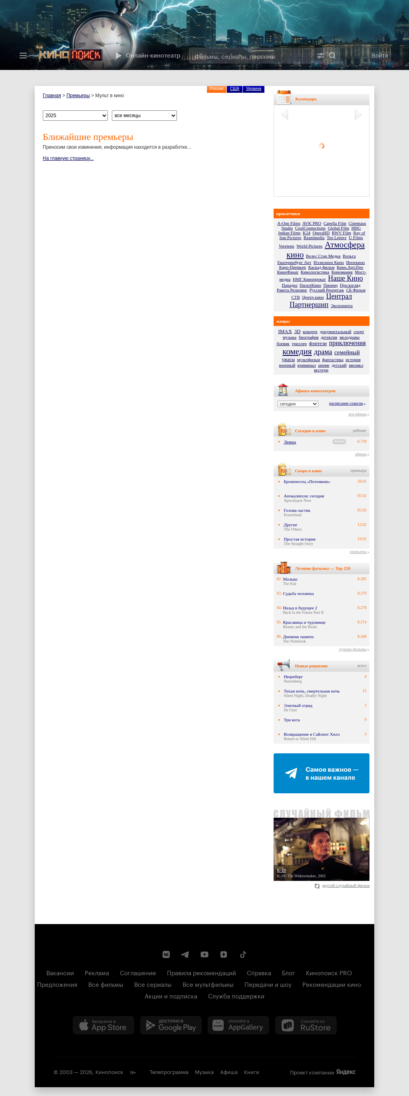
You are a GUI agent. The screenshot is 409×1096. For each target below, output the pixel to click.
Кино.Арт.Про (350, 267)
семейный (347, 352)
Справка (259, 972)
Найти (332, 56)
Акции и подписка (171, 995)
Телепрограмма (169, 1071)
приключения (347, 342)
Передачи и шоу (268, 983)
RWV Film (341, 232)
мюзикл (356, 365)
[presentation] (204, 35)
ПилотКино (310, 285)
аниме (324, 365)
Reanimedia (314, 237)
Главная (52, 95)
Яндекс (345, 1072)
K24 (306, 232)
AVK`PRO (311, 223)
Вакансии (60, 972)
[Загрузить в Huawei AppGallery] (238, 1025)
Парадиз (290, 285)
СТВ (296, 297)
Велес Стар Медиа (323, 256)
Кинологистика (315, 272)
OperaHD (321, 232)
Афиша (229, 1071)
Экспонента (342, 305)
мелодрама (349, 337)
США (234, 88)
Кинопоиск (109, 1071)
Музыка (204, 1071)
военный (287, 365)
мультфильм (308, 359)
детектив (329, 337)
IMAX (285, 331)
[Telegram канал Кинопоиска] (185, 954)
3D (297, 331)
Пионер (331, 285)
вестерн (321, 369)
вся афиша (358, 414)
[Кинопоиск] (70, 55)
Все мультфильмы (208, 983)
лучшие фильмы (352, 649)
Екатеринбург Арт (294, 262)
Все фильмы (105, 983)
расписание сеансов (346, 403)
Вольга (349, 256)
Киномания (342, 272)
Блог (288, 972)
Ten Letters (337, 237)
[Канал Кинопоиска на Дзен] (223, 954)
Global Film (338, 228)
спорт (358, 331)
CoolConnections (310, 228)
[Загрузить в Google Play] (171, 1025)
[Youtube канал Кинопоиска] (204, 954)
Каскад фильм (321, 267)
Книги (251, 1071)
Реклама (97, 972)
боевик (283, 343)
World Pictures (309, 246)
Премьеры (77, 95)
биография (309, 337)
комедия (297, 351)
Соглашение (138, 972)
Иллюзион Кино (329, 262)
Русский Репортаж (327, 289)
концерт (310, 331)
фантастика (332, 359)
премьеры (358, 551)
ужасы (288, 359)
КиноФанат (287, 272)
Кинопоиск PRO (329, 972)
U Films (356, 237)
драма (323, 352)
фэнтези (318, 343)
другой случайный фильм (342, 885)
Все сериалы (153, 983)
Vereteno (286, 246)
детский (339, 365)
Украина (253, 88)
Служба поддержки (236, 995)
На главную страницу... (68, 158)
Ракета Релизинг (292, 289)
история (352, 359)
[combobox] (250, 56)
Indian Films (289, 232)
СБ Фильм (355, 289)
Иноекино (355, 262)
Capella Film (335, 223)
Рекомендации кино (331, 983)
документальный (335, 331)
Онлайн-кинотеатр (147, 55)
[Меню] (23, 55)
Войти (379, 55)
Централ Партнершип (321, 300)
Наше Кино (345, 278)
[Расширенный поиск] (320, 56)
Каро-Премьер (292, 267)
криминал (307, 365)
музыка (289, 337)
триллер (299, 343)
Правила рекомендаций (201, 972)
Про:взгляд (350, 285)
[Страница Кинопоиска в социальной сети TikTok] (243, 954)
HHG (356, 228)
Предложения (57, 983)
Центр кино (313, 297)
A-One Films (288, 223)
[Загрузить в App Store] (103, 1025)
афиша (360, 454)
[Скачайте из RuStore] (306, 1025)
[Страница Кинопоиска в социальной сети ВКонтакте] (166, 954)
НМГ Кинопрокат (309, 279)
